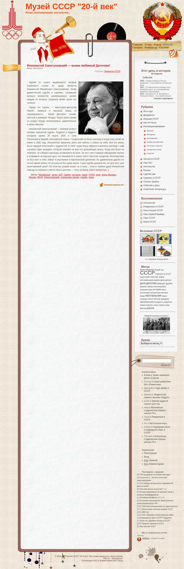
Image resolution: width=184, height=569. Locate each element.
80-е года (148, 111)
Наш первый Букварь (154, 214)
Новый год (159, 270)
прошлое (144, 302)
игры (150, 289)
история (157, 289)
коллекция (144, 293)
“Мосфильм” (117, 558)
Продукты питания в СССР (152, 524)
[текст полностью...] (99, 170)
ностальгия (153, 295)
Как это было (150, 122)
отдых (164, 296)
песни (150, 299)
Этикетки (150, 153)
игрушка (162, 286)
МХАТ (40, 177)
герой (84, 175)
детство (151, 283)
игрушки (144, 289)
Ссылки (164, 47)
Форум (167, 44)
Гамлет (67, 175)
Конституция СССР (153, 210)
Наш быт (147, 162)
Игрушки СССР (150, 119)
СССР (147, 273)
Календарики (152, 138)
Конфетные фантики (155, 142)
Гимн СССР (149, 218)
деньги (168, 280)
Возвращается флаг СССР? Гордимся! (155, 518)
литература (155, 293)
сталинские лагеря (70, 177)
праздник (165, 299)
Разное (147, 170)
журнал (143, 286)
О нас (148, 44)
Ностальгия (149, 166)
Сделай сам (149, 174)
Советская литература (154, 189)
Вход (146, 457)
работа (153, 302)
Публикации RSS (89, 560)
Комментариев (154, 464)
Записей (150, 460)
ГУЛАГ (92, 175)
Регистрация (150, 453)
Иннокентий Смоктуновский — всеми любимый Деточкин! (68, 65)
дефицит (161, 283)
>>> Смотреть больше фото (156, 259)
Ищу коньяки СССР (147, 526)
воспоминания (146, 280)
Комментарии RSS (108, 560)
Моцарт (32, 177)
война (161, 277)
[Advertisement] (71, 78)
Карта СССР (149, 221)
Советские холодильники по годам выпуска (159, 506)
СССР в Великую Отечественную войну (156, 515)
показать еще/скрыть (163, 98)
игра (155, 286)
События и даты (151, 185)
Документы (149, 115)
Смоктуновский (51, 177)
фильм (143, 308)
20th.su (106, 558)
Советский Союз (147, 277)
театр (91, 177)
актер (55, 175)
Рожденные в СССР (153, 206)
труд (167, 305)
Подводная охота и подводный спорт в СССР (157, 430)
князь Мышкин (109, 175)
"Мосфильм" (44, 175)
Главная (137, 44)
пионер (156, 299)
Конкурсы (151, 47)
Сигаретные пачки (154, 150)
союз (155, 305)
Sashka (119, 556)
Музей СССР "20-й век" (71, 6)
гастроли (76, 175)
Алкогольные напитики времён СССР (157, 509)
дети (143, 283)
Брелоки (150, 131)
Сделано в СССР (152, 178)
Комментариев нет (114, 185)
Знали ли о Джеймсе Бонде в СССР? (155, 521)
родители (168, 302)
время (157, 280)
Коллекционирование (154, 126)
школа (150, 308)
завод (150, 286)
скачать (149, 305)
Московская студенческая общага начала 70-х (154, 410)
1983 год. (145, 512)
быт (156, 277)
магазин (164, 293)
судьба (83, 177)
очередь (143, 299)
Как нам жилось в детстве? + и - (153, 489)
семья (142, 305)
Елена (147, 375)
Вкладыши (151, 134)
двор (162, 280)
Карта (157, 44)
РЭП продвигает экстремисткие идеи (154, 475)
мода (142, 296)
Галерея (137, 47)
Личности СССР (112, 71)
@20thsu (146, 538)
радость (159, 302)
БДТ (61, 175)
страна (161, 305)
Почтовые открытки (154, 146)
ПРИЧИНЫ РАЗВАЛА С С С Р (151, 498)
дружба (169, 283)
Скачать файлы (151, 181)
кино (98, 175)
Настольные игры (158, 423)
